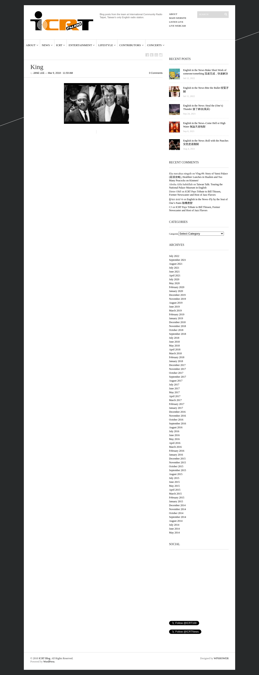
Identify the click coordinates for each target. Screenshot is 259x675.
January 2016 (176, 454)
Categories (173, 234)
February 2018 (176, 357)
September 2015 (177, 470)
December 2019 (177, 294)
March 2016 (175, 446)
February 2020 (176, 287)
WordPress (49, 661)
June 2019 (174, 306)
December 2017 (177, 365)
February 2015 (176, 497)
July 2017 (174, 384)
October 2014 (176, 513)
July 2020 (174, 279)
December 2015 (177, 458)
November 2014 (177, 509)
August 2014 (175, 520)
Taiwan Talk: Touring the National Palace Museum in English (196, 186)
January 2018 (176, 361)
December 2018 (177, 322)
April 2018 (174, 349)
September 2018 (177, 333)
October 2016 (176, 419)
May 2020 (174, 283)
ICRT (59, 45)
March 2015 (175, 493)
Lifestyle (105, 45)
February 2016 (176, 450)
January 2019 (176, 318)
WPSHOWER (221, 658)
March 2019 (175, 310)
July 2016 (174, 431)
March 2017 (175, 400)
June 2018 (174, 341)
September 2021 (177, 259)
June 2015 (174, 481)
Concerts (154, 45)
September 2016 (177, 423)
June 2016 (174, 435)
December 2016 (177, 411)
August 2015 (175, 474)
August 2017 (175, 380)
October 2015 (176, 466)
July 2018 (174, 337)
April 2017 (174, 396)
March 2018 (175, 353)
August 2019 (175, 302)
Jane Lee (38, 73)
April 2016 (174, 443)
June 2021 (174, 271)
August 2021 (175, 263)
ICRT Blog (44, 658)
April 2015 (174, 489)
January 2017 (176, 407)
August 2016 (175, 427)
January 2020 (176, 291)
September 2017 (177, 376)
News (46, 45)
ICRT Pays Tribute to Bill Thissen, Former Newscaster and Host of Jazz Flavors (195, 193)
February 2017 (176, 404)
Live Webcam (177, 25)
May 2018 (174, 345)
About (173, 14)
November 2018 (177, 326)
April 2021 (174, 275)
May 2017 (174, 392)
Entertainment (80, 45)
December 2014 (177, 505)
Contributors (130, 45)
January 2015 (176, 501)
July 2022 (174, 256)
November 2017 (177, 369)
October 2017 (176, 372)
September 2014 (177, 517)
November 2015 (177, 462)
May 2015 (174, 485)
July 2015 (174, 478)
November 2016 (177, 415)
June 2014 (174, 528)
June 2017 (174, 388)
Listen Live (176, 22)
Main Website (177, 18)
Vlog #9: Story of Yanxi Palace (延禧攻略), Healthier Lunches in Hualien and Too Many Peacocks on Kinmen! (198, 177)
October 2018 (176, 330)
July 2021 (174, 267)
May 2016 (174, 439)
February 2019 (176, 314)
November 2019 (177, 298)
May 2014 (174, 532)
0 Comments (156, 73)
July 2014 (174, 524)
